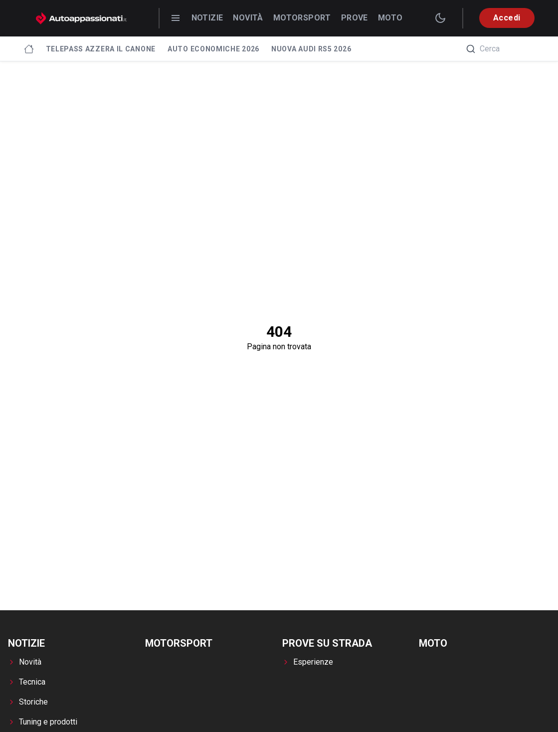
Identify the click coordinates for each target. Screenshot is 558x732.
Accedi (506, 17)
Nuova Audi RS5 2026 (311, 48)
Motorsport (302, 17)
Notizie (207, 17)
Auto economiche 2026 (213, 48)
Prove (354, 17)
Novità (248, 17)
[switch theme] (440, 18)
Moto (390, 17)
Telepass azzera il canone (101, 48)
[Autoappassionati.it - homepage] (81, 18)
